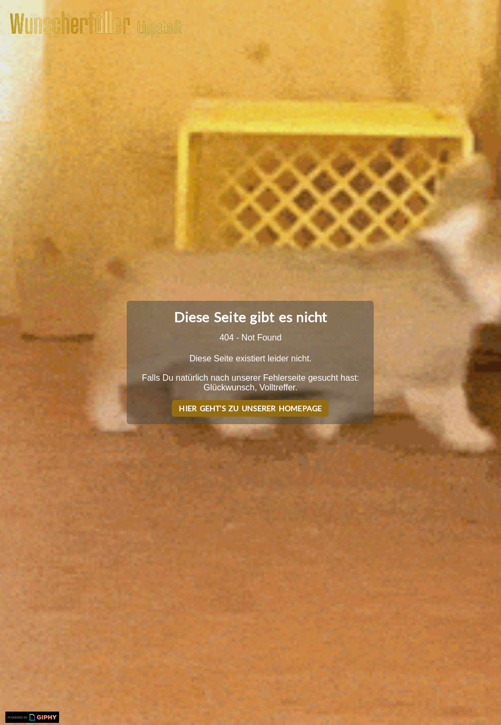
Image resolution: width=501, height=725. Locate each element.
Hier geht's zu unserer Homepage (250, 408)
